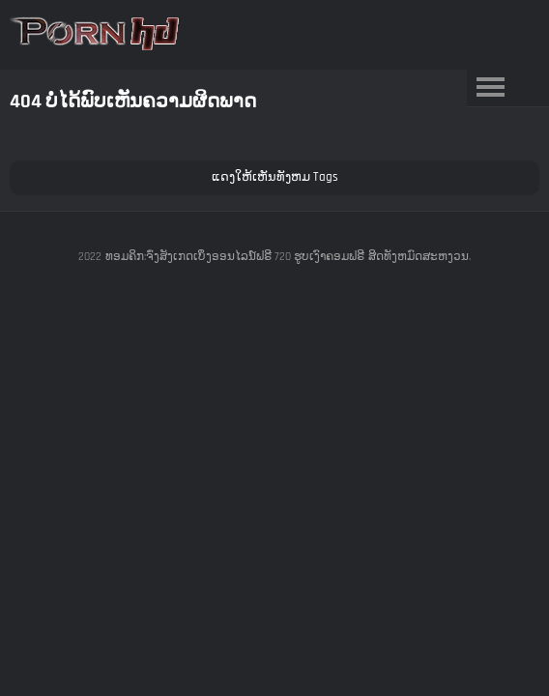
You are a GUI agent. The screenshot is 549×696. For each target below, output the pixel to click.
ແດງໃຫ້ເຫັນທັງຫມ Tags (275, 177)
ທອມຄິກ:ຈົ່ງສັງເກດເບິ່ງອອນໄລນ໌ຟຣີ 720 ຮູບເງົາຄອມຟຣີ (234, 256)
